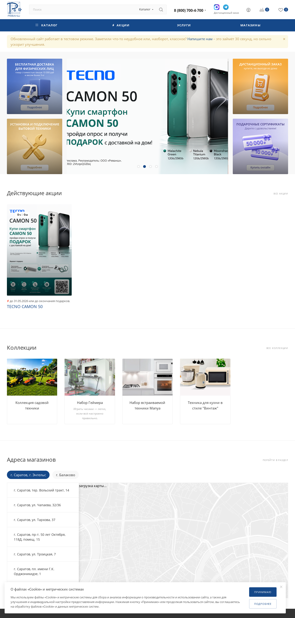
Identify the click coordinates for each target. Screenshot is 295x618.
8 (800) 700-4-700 (188, 10)
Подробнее (262, 604)
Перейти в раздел (275, 460)
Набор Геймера (90, 402)
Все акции (281, 193)
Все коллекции (277, 348)
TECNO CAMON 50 (25, 306)
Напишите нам (199, 38)
